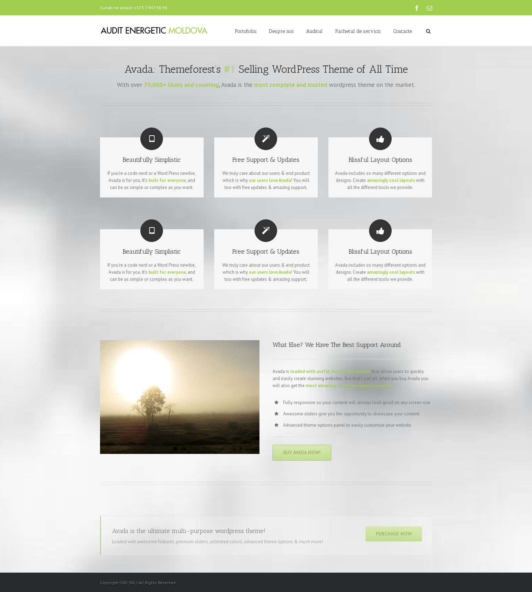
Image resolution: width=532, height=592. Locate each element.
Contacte (402, 31)
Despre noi (281, 31)
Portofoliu (246, 31)
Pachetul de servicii (358, 31)
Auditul (314, 31)
